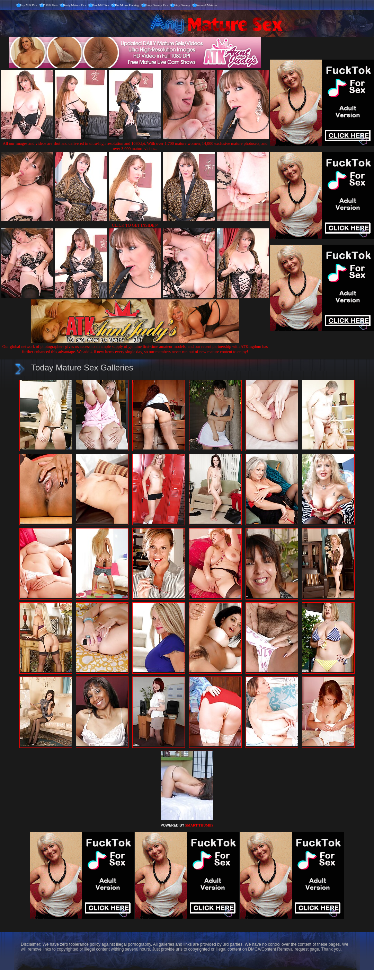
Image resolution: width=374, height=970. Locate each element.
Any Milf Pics (28, 5)
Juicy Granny (181, 5)
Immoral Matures (206, 5)
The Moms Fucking (127, 5)
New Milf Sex (100, 5)
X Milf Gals (50, 5)
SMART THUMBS (199, 825)
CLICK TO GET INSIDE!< (135, 225)
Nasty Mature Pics (74, 5)
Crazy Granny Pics (156, 5)
